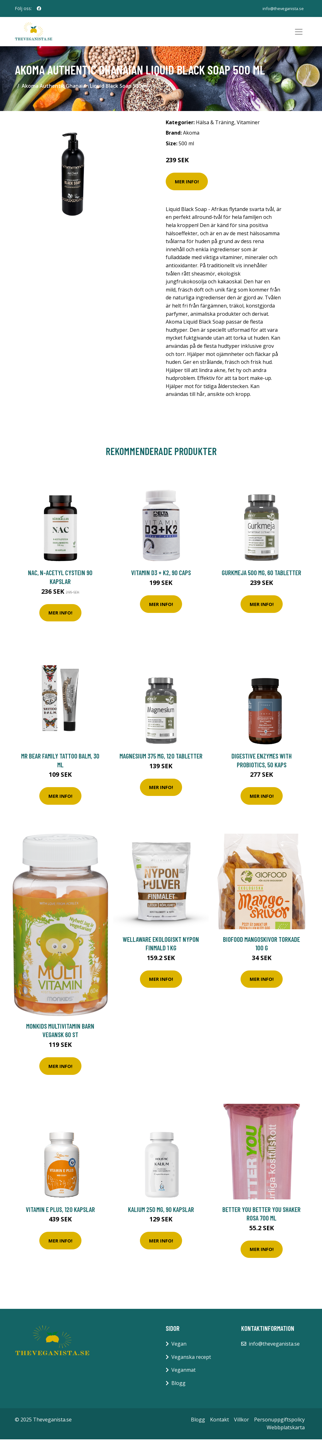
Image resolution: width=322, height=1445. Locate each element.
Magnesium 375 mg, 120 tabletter (161, 762)
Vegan (178, 1349)
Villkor (241, 1425)
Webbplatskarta (286, 1433)
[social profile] (39, 8)
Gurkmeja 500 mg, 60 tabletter (261, 578)
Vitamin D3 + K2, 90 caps (161, 578)
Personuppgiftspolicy (279, 1425)
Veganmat (183, 1375)
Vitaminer (248, 128)
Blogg (178, 1388)
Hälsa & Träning (215, 128)
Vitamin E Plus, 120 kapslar (60, 1215)
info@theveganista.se (280, 8)
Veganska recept (191, 1362)
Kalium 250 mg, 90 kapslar (161, 1215)
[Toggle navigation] (298, 35)
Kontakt (219, 1425)
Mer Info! (187, 187)
